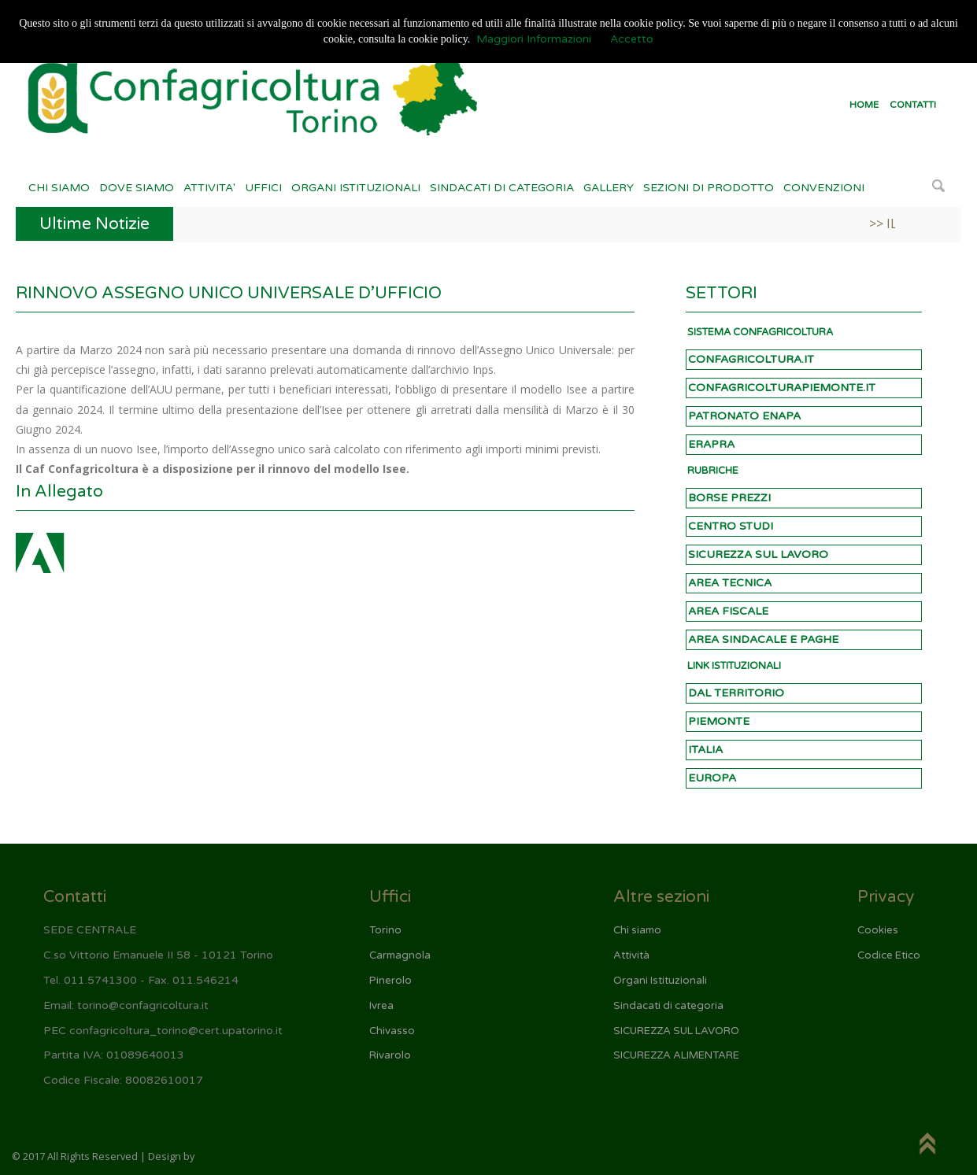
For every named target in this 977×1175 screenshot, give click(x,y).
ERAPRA (711, 444)
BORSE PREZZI (729, 497)
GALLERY (608, 187)
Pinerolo (390, 980)
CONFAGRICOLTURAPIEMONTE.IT (781, 387)
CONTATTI (913, 104)
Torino (385, 930)
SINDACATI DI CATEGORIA (502, 187)
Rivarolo (390, 1055)
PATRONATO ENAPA (744, 416)
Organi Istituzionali (660, 980)
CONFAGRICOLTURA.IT (751, 359)
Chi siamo (637, 930)
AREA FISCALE (728, 611)
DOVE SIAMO (136, 187)
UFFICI (263, 187)
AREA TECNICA (730, 582)
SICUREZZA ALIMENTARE (676, 1055)
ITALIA (705, 749)
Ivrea (381, 1005)
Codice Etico (888, 955)
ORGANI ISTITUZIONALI (355, 187)
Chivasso (392, 1031)
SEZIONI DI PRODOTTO (708, 187)
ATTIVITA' (209, 187)
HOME (864, 104)
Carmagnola (400, 955)
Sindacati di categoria (668, 1005)
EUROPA (712, 778)
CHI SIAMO (59, 187)
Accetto (631, 39)
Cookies (877, 930)
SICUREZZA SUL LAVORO (758, 554)
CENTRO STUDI (730, 526)
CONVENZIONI (823, 187)
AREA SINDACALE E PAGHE (763, 639)
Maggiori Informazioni (533, 39)
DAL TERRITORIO (736, 693)
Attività (631, 955)
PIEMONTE (718, 721)
